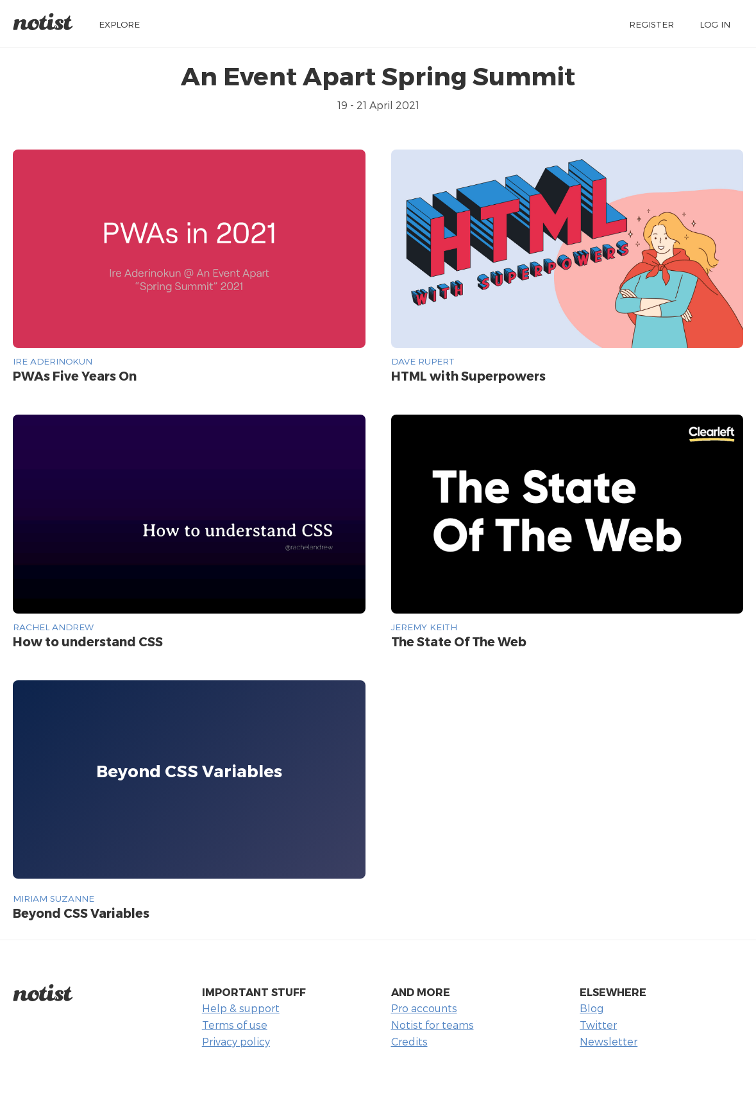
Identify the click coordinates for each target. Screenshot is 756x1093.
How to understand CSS (88, 641)
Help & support (241, 1008)
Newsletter (608, 1041)
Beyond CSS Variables (81, 913)
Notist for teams (432, 1025)
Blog (591, 1008)
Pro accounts (424, 1008)
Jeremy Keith (424, 626)
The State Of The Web (458, 641)
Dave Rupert (423, 361)
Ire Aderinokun (52, 361)
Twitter (598, 1025)
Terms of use (234, 1025)
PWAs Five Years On (75, 375)
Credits (409, 1041)
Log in (715, 24)
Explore (119, 24)
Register (651, 24)
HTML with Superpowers (468, 375)
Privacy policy (236, 1041)
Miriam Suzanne (53, 898)
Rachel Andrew (53, 626)
